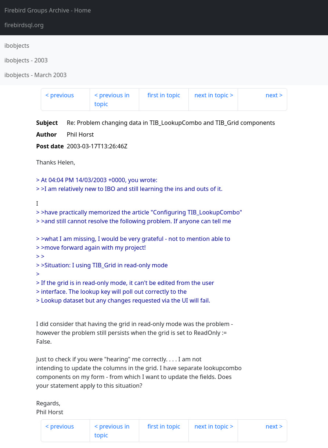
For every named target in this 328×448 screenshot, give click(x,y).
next (272, 95)
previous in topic (112, 99)
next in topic (211, 95)
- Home (47, 10)
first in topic (163, 95)
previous (62, 95)
